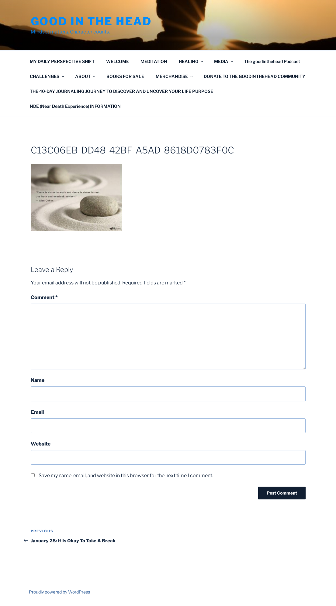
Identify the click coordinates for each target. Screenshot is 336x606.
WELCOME (117, 61)
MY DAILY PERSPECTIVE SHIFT (62, 61)
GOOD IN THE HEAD (91, 21)
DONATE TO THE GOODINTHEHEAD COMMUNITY (254, 76)
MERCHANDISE (175, 76)
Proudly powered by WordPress (59, 591)
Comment (44, 297)
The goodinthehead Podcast (272, 61)
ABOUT (85, 76)
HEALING (191, 61)
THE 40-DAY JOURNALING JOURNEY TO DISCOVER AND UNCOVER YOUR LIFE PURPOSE (121, 91)
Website (40, 444)
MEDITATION (153, 61)
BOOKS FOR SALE (125, 76)
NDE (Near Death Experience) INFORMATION (75, 106)
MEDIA (224, 61)
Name (37, 380)
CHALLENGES (47, 76)
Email (37, 412)
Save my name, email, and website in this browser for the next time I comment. (126, 475)
